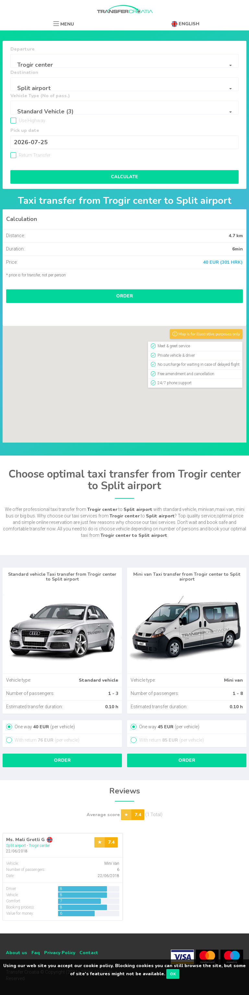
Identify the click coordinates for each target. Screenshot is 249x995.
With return (46, 740)
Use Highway (31, 120)
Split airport (16, 845)
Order (124, 296)
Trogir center (39, 845)
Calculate (124, 177)
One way (44, 726)
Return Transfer (34, 155)
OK (173, 974)
